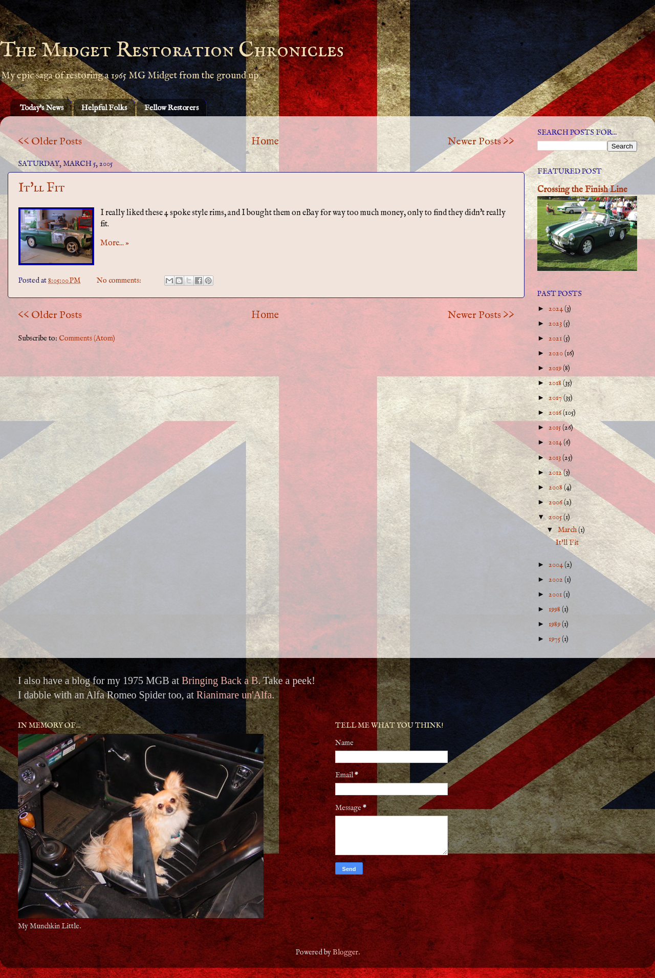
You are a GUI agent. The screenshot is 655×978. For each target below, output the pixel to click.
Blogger (345, 952)
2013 (555, 457)
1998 (555, 609)
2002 (556, 579)
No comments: (120, 280)
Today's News (41, 108)
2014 (556, 442)
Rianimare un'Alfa (234, 694)
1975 (555, 639)
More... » (114, 243)
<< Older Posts (50, 141)
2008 (556, 487)
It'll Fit (41, 188)
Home (265, 141)
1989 (555, 624)
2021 (556, 338)
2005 (556, 517)
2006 (556, 502)
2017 (556, 397)
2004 (556, 564)
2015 (555, 427)
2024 (556, 308)
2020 (556, 353)
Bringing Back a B (220, 680)
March (568, 530)
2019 (556, 368)
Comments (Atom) (87, 338)
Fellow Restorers (171, 108)
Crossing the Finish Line (582, 189)
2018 (556, 383)
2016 (556, 412)
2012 (556, 472)
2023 (556, 323)
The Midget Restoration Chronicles (172, 50)
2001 (556, 594)
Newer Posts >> (481, 141)
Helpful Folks (104, 108)
